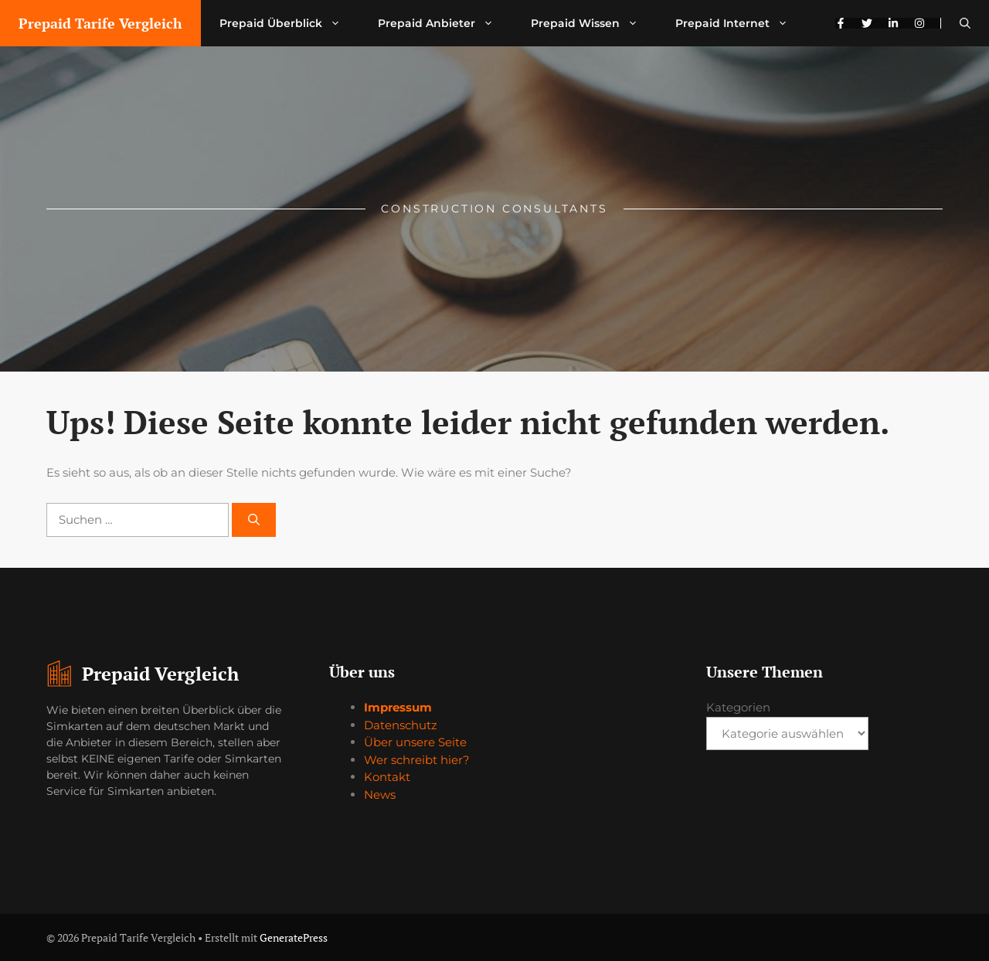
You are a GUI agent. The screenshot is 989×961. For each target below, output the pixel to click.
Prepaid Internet (741, 23)
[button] (965, 23)
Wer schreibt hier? (417, 759)
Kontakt (387, 776)
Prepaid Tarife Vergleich (100, 23)
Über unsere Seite (415, 742)
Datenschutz (400, 725)
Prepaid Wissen (594, 23)
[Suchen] (254, 520)
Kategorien (738, 707)
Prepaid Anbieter (445, 23)
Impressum (398, 707)
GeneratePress (294, 937)
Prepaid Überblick (289, 23)
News (380, 794)
